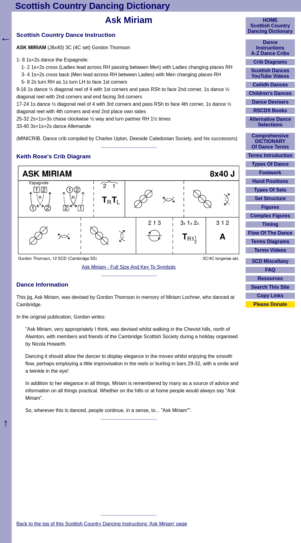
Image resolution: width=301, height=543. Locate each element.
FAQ (270, 269)
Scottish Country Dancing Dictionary (92, 6)
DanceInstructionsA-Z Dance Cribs (270, 48)
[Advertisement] (128, 467)
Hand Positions (270, 181)
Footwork (270, 172)
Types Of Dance (270, 164)
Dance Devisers (270, 102)
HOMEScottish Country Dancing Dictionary (270, 26)
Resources (270, 278)
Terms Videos (270, 250)
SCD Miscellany (270, 261)
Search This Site (270, 287)
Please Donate (270, 304)
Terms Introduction (270, 155)
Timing (270, 224)
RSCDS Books (270, 110)
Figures (270, 207)
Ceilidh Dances (270, 84)
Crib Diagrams (270, 62)
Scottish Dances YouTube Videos (270, 73)
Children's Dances (270, 93)
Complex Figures (270, 215)
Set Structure (270, 198)
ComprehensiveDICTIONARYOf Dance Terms (270, 141)
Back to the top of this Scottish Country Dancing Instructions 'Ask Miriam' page (101, 523)
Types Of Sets (270, 189)
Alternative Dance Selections (270, 122)
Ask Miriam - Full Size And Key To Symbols (129, 267)
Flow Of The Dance (270, 233)
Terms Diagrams (270, 241)
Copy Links (270, 295)
